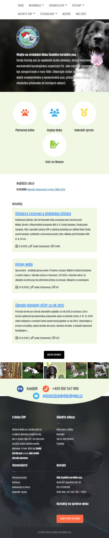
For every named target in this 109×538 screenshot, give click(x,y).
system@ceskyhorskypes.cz (63, 396)
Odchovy (16, 482)
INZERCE (66, 14)
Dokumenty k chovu (21, 487)
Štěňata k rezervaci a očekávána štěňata (43, 213)
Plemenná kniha (19, 478)
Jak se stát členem (65, 439)
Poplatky (60, 444)
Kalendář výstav (19, 492)
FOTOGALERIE (47, 14)
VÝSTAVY (76, 5)
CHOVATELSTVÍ (56, 5)
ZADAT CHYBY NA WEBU (70, 518)
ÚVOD (21, 5)
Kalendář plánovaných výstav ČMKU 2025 (46, 189)
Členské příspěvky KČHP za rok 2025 (39, 305)
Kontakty (60, 434)
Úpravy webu (24, 264)
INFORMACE (35, 5)
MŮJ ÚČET (81, 14)
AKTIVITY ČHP (25, 14)
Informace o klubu (65, 429)
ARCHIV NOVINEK (54, 355)
